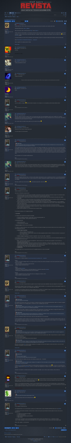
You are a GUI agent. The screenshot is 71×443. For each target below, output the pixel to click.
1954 (8, 30)
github (59, 408)
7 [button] (64, 21)
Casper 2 (36, 30)
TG (5, 79)
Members (18, 12)
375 (7, 399)
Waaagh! (6, 53)
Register (14, 14)
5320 (8, 82)
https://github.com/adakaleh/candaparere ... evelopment (27, 39)
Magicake (6, 93)
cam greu (19, 365)
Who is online (7, 433)
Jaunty (6, 28)
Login (10, 14)
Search (6, 14)
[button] (55, 21)
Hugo (31, 30)
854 (7, 122)
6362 (8, 384)
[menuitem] (42, 13)
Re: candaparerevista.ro (20, 47)
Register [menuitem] (66, 13)
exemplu (23, 268)
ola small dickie (7, 132)
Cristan (6, 106)
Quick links (5, 13)
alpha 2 (25, 28)
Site (7, 12)
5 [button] (62, 21)
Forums (12, 12)
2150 (8, 68)
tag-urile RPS (27, 366)
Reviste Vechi (17, 44)
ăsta (25, 344)
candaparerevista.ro (9, 19)
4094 (8, 108)
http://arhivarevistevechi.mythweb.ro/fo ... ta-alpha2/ (37, 258)
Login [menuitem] (64, 13)
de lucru (17, 35)
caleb (6, 167)
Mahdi (6, 382)
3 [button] (59, 21)
